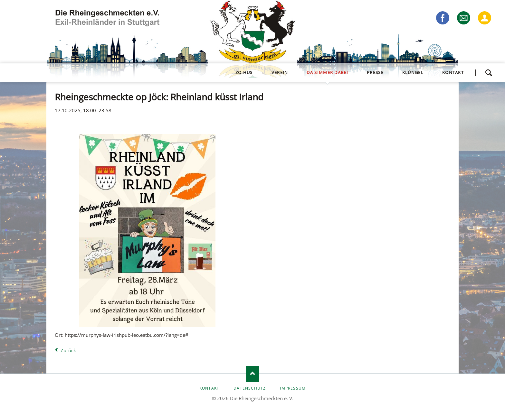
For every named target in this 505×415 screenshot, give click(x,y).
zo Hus (244, 72)
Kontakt (453, 72)
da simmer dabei (327, 72)
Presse (375, 72)
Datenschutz (249, 388)
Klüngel (413, 72)
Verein (280, 72)
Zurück (68, 350)
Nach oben (252, 374)
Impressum (293, 388)
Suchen (488, 72)
